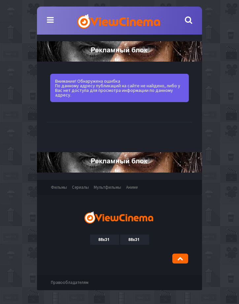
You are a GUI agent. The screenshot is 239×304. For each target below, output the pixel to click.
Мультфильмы (107, 187)
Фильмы (59, 187)
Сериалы (80, 187)
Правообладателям (69, 282)
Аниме (132, 187)
